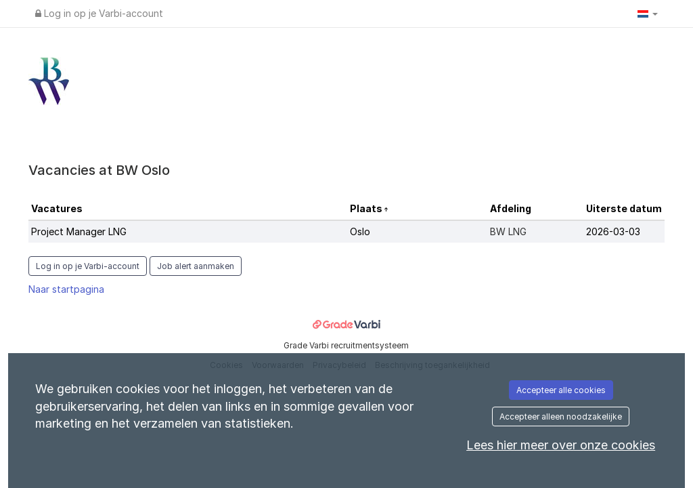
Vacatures (57, 208)
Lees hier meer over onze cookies (560, 445)
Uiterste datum (624, 208)
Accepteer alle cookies (561, 390)
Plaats (367, 208)
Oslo (360, 231)
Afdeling (510, 208)
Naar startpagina (66, 289)
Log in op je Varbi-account (99, 13)
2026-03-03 (613, 231)
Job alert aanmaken (195, 266)
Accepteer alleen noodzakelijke (560, 416)
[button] (648, 13)
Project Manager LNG (79, 231)
